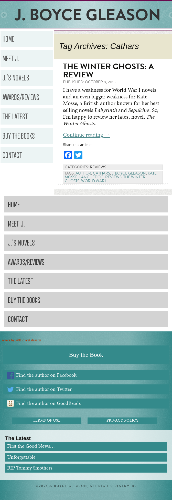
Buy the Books (19, 135)
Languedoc (91, 177)
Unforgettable (21, 457)
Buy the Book (86, 354)
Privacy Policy (122, 420)
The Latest (15, 116)
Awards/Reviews (21, 97)
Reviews (98, 167)
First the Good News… (31, 446)
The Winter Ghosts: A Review (108, 70)
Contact (12, 155)
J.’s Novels (16, 77)
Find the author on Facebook (46, 375)
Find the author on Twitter (44, 389)
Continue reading (86, 135)
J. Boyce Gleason (129, 173)
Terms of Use (46, 420)
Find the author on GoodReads (48, 403)
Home (9, 39)
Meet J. (11, 58)
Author (83, 173)
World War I (93, 181)
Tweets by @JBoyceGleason (20, 340)
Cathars (101, 173)
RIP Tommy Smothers (29, 467)
